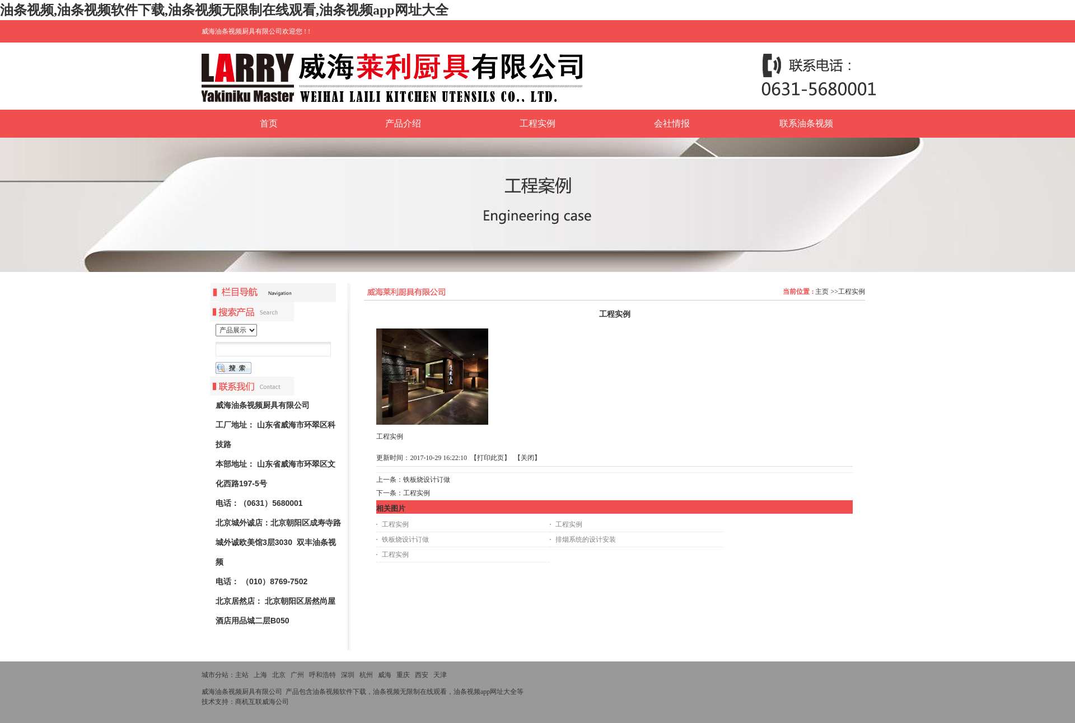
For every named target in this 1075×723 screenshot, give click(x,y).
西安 (421, 675)
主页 (822, 291)
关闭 (527, 458)
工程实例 (851, 291)
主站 (242, 675)
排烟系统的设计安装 (585, 539)
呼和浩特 (322, 675)
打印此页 (490, 458)
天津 (440, 675)
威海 (384, 675)
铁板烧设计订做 (426, 479)
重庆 (403, 675)
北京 (279, 675)
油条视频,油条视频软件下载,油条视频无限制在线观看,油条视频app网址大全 (224, 10)
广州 (297, 675)
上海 (260, 675)
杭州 (366, 675)
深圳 (347, 675)
